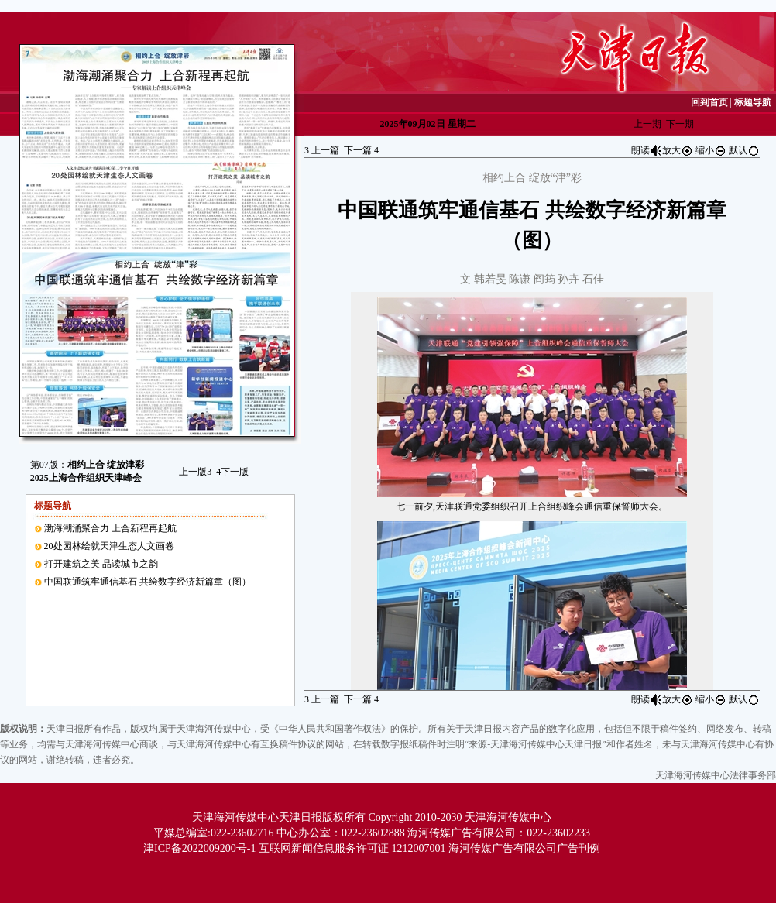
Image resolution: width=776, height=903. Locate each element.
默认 (744, 150)
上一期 (647, 123)
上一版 (195, 471)
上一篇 (321, 150)
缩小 (710, 150)
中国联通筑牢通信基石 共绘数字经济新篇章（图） (147, 581)
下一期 (680, 123)
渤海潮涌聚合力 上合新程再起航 (110, 528)
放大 (677, 150)
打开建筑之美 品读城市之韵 (101, 563)
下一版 (232, 471)
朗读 (646, 150)
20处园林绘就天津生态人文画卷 (109, 546)
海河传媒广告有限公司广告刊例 (524, 848)
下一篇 (361, 150)
